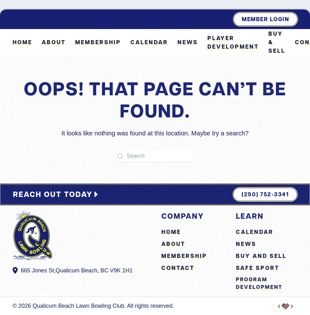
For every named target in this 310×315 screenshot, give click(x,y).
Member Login (265, 19)
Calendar (149, 42)
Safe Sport (257, 268)
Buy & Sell (276, 42)
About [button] (54, 42)
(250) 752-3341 (265, 194)
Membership (98, 42)
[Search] (155, 156)
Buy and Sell (261, 256)
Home (22, 42)
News (187, 42)
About (173, 244)
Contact (177, 268)
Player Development (233, 42)
